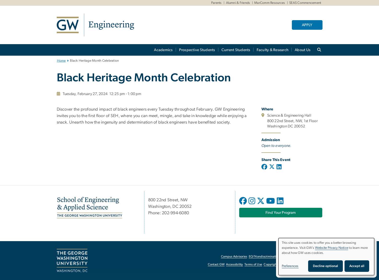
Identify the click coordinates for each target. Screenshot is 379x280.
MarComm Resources (269, 3)
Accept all (356, 266)
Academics (163, 50)
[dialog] (326, 256)
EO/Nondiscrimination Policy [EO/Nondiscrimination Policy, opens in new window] (268, 256)
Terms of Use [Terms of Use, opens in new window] (253, 264)
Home (61, 60)
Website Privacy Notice (331, 248)
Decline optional (325, 266)
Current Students (235, 50)
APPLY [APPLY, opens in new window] (307, 25)
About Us (303, 50)
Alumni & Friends (238, 3)
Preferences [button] (290, 266)
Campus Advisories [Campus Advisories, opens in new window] (234, 256)
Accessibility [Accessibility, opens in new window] (234, 264)
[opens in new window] (243, 204)
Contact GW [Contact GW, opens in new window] (216, 264)
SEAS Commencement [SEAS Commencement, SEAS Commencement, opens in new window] (305, 3)
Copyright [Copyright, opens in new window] (270, 264)
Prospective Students (197, 50)
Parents (216, 3)
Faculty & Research (273, 50)
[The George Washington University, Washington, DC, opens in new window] (72, 260)
